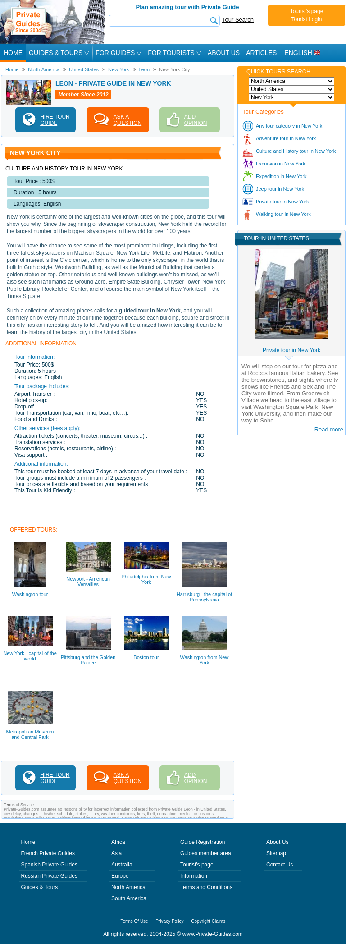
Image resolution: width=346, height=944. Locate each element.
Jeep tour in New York (280, 189)
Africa (118, 842)
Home (13, 52)
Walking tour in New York (283, 214)
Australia (121, 865)
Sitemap (276, 853)
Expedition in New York (281, 176)
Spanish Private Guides (49, 865)
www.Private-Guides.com (212, 934)
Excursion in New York (280, 163)
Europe (120, 876)
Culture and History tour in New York (296, 151)
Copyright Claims (208, 921)
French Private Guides (48, 853)
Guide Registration (202, 842)
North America (128, 887)
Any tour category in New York (289, 125)
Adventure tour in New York (286, 138)
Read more (328, 429)
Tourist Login (306, 19)
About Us (224, 52)
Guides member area (205, 853)
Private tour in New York (282, 201)
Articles (261, 52)
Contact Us (279, 865)
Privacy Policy (169, 921)
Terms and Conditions (206, 887)
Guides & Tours (39, 887)
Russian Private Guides (49, 876)
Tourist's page (306, 11)
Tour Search (238, 19)
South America (128, 898)
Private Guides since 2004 (53, 22)
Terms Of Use (134, 921)
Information (193, 876)
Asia (116, 853)
